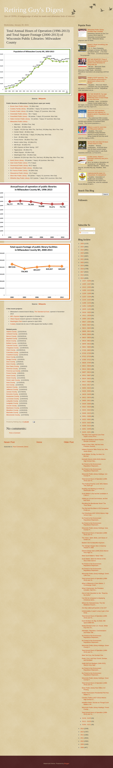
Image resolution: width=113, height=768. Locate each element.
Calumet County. (12, 345)
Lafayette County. (12, 401)
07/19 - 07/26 (86, 353)
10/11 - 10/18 (86, 315)
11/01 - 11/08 (86, 306)
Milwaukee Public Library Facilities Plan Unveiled (96, 30)
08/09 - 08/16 (86, 344)
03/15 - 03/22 (86, 410)
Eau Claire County (12, 366)
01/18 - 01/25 (86, 718)
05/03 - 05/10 (86, 388)
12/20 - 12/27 (86, 284)
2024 (82, 250)
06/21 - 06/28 (86, 366)
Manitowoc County (12, 408)
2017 (82, 272)
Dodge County (11, 359)
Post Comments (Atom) (20, 447)
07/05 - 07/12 (86, 359)
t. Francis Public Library (19, 170)
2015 (82, 278)
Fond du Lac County (13, 371)
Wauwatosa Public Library (19, 173)
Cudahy (13, 324)
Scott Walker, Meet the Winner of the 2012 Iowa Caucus (94, 559)
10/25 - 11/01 (86, 309)
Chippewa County (12, 348)
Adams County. (12, 331)
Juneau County (11, 392)
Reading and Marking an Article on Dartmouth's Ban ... (93, 489)
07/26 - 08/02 (86, 350)
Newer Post (9, 442)
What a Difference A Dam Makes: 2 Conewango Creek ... (93, 584)
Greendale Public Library (18, 114)
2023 (82, 253)
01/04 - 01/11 (86, 724)
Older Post (69, 442)
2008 (82, 747)
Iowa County (10, 382)
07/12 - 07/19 (86, 356)
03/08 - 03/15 (86, 413)
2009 (82, 744)
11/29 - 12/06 (86, 293)
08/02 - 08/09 (86, 347)
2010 (82, 741)
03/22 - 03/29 (86, 407)
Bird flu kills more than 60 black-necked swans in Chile (98, 142)
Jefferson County (12, 389)
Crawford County (12, 355)
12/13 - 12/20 (86, 287)
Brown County (11, 341)
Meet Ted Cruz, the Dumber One (92, 655)
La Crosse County (12, 399)
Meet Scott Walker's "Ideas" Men (92, 556)
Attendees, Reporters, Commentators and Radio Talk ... (94, 631)
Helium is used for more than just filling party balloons (97, 128)
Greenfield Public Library (18, 116)
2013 (82, 732)
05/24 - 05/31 (86, 378)
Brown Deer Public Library (19, 106)
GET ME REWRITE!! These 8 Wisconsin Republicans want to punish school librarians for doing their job (98, 61)
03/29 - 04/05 (86, 404)
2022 (82, 256)
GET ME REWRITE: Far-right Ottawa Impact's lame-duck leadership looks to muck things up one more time (98, 96)
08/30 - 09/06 (86, 334)
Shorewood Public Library (19, 165)
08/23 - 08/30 (86, 337)
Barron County (11, 336)
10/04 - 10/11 (86, 318)
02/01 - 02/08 (86, 429)
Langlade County (12, 403)
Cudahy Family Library (18, 109)
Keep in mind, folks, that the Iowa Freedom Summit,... (93, 445)
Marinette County (12, 412)
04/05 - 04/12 (86, 400)
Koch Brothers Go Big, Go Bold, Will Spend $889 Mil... (93, 621)
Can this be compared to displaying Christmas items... (93, 599)
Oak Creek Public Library (18, 163)
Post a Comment (14, 433)
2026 (82, 243)
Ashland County (11, 334)
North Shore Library (17, 160)
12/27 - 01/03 (86, 281)
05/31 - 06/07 (86, 375)
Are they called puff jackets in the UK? (94, 608)
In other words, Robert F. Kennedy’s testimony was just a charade (98, 158)
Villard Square (15, 319)
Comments (83, 233)
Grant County (10, 375)
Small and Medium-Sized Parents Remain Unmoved (93, 440)
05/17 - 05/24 (86, 381)
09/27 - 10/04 (86, 322)
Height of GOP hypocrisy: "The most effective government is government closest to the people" (98, 80)
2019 (82, 265)
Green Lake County (13, 380)
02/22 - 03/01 (86, 419)
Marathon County (12, 410)
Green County (11, 378)
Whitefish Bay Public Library (19, 178)
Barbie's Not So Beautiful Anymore (93, 543)
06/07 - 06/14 (86, 372)
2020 (82, 262)
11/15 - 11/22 (86, 300)
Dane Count (10, 357)
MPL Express (14, 316)
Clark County (10, 350)
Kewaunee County (12, 396)
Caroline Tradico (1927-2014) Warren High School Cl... (94, 698)
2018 (82, 269)
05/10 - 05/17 (86, 385)
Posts (82, 229)
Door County (10, 362)
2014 (82, 728)
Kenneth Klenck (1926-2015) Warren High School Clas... (94, 460)
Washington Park (16, 321)
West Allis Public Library (18, 175)
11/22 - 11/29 (86, 296)
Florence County (12, 368)
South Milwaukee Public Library (21, 168)
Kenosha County (12, 394)
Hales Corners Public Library (20, 119)
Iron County (10, 385)
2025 (82, 247)
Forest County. (11, 373)
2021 (82, 259)
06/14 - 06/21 (86, 369)
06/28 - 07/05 (86, 363)
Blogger (66, 763)
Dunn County (10, 364)
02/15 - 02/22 (86, 422)
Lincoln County (11, 406)
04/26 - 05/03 (86, 391)
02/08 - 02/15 (86, 426)
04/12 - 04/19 (86, 397)
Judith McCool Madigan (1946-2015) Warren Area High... (94, 664)
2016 (82, 275)
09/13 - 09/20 (86, 328)
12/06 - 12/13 (86, 290)
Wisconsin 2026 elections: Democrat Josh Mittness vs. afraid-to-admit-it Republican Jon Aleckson (98, 113)
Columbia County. (12, 352)
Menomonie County (13, 415)
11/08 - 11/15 (86, 303)
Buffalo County (11, 343)
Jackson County (11, 387)
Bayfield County (11, 338)
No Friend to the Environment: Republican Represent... (91, 465)
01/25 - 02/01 (86, 432)
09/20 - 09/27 (86, 325)
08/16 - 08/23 (86, 341)
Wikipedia (42, 98)
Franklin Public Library (18, 111)
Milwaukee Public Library (18, 121)
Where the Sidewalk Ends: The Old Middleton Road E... (93, 604)
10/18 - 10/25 (86, 312)
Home (39, 442)
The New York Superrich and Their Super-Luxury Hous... (93, 435)
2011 (82, 738)
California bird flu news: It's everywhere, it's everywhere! (97, 174)
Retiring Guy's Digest (33, 10)
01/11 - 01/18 (86, 721)
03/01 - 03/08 (86, 416)
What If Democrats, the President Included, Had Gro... (93, 589)
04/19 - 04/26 (86, 394)
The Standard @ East (41, 312)
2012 (82, 735)
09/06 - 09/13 (86, 331)
